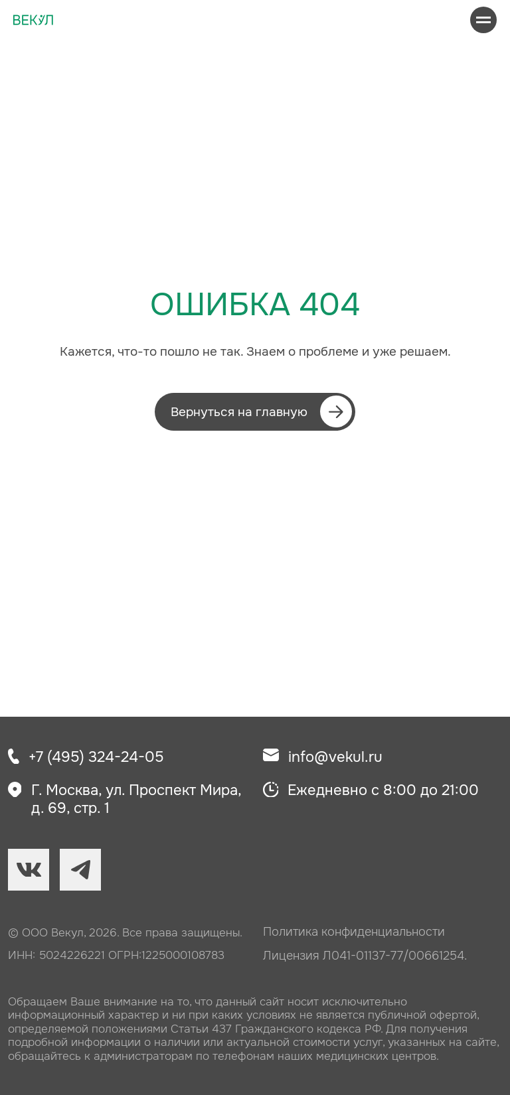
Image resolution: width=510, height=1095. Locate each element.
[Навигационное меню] (483, 20)
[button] (255, 412)
